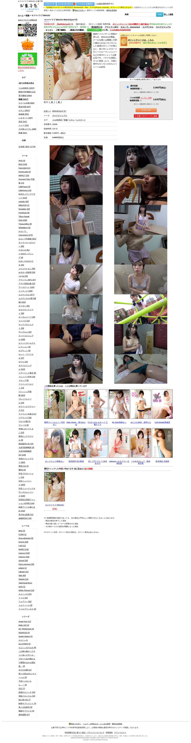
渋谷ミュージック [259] (25, 483)
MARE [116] (24, 549)
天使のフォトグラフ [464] (26, 460)
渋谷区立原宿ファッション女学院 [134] (27, 501)
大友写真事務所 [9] (26, 447)
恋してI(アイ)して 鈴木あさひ (97, 462)
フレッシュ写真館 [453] (25, 393)
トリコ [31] (23, 598)
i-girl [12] (22, 546)
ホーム (20, 15)
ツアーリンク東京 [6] (27, 373)
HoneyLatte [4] (25, 172)
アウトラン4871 (111, 27)
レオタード (81, 120)
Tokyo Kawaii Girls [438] (24, 218)
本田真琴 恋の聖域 (76, 461)
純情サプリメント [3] (27, 703)
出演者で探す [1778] (27, 147)
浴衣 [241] (23, 122)
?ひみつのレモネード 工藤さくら (98, 423)
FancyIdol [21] (24, 168)
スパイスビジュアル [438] (26, 337)
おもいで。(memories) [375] (26, 233)
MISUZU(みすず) (59, 111)
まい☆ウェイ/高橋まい (54, 461)
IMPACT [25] (24, 175)
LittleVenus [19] (25, 190)
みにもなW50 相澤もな (141, 422)
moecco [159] (24, 553)
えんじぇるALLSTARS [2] (25, 642)
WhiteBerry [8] (24, 228)
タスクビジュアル (163, 27)
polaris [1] (23, 568)
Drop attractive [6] (26, 538)
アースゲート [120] (26, 287)
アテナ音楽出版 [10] (27, 283)
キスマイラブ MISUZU (54, 505)
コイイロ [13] (24, 321)
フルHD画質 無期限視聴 (140, 99)
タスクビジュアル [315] (25, 367)
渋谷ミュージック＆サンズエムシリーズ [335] (27, 492)
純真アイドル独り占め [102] (27, 509)
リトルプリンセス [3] (27, 609)
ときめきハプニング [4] (26, 256)
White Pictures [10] (26, 590)
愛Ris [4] (22, 470)
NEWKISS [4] (24, 633)
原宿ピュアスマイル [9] (26, 438)
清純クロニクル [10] (27, 696)
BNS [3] (22, 531)
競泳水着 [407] (25, 107)
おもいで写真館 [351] (27, 239)
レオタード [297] (25, 118)
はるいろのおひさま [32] (26, 263)
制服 (27, 15)
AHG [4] (22, 161)
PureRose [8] (24, 213)
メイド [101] (24, 125)
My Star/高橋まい (119, 422)
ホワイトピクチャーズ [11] (27, 408)
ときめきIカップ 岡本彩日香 (140, 462)
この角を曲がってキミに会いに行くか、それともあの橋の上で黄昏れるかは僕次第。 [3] (27, 658)
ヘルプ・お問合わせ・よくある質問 (96, 724)
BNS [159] (23, 164)
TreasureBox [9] (25, 224)
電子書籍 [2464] (25, 95)
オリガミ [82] (24, 306)
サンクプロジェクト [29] (26, 326)
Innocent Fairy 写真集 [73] (27, 181)
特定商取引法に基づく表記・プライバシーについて (84, 733)
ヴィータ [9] (24, 425)
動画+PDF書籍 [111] (27, 92)
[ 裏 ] (59, 102)
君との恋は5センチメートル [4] (27, 675)
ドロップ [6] (24, 380)
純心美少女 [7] (24, 700)
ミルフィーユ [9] (25, 605)
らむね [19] (23, 276)
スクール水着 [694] (26, 103)
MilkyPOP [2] (24, 205)
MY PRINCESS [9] (26, 629)
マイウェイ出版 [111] (27, 414)
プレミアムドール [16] (25, 401)
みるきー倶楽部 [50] (27, 272)
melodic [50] (24, 202)
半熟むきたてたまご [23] (26, 431)
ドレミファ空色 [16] (27, 377)
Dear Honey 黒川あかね (76, 423)
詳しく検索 (168, 14)
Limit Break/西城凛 (162, 422)
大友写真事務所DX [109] (25, 453)
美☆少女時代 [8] (25, 707)
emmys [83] (23, 542)
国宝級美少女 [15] (26, 444)
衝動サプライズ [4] (26, 711)
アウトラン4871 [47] (27, 280)
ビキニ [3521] (24, 110)
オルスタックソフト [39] (26, 311)
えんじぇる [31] (25, 594)
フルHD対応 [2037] (26, 88)
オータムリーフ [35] (27, 317)
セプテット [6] (24, 351)
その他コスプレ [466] (27, 129)
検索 (127, 14)
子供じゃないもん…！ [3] (25, 683)
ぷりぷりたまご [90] (27, 269)
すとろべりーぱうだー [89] (27, 244)
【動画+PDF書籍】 (77, 30)
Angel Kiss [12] (25, 621)
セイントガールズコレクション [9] (27, 345)
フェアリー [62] (25, 601)
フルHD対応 (57, 120)
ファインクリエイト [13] (26, 386)
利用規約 (109, 733)
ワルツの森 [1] (24, 421)
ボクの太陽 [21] (25, 670)
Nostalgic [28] (24, 209)
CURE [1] (22, 534)
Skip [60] (22, 575)
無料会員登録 (111, 10)
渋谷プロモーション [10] (26, 475)
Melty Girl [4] (24, 625)
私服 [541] (23, 133)
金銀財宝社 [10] (25, 518)
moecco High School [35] (24, 559)
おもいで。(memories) (130, 27)
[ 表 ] (52, 102)
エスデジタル (148, 27)
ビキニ (72, 120)
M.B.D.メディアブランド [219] (27, 196)
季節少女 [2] (24, 466)
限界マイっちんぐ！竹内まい (54, 423)
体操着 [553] (24, 114)
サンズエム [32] (25, 332)
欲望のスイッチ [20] (27, 692)
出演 (47, 111)
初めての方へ (79, 10)
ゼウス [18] (23, 362)
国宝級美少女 (97, 27)
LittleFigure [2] (24, 187)
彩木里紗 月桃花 (162, 461)
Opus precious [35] (26, 564)
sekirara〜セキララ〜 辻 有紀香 (119, 462)
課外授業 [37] (24, 715)
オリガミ (49, 30)
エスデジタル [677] (26, 295)
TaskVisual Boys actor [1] (25, 585)
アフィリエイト (120, 733)
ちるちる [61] (24, 250)
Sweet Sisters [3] (25, 636)
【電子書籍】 (61, 30)
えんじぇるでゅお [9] (27, 648)
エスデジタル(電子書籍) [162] (27, 300)
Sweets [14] (23, 579)
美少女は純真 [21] (26, 514)
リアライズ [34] (25, 418)
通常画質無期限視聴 (136, 87)
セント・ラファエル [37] (26, 356)
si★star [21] (24, 572)
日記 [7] (22, 689)
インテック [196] (25, 291)
